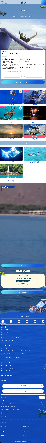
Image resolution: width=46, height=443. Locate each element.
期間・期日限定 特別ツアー (8, 375)
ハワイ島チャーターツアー (8, 368)
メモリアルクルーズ (7, 371)
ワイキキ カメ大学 (6, 335)
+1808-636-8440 (23, 278)
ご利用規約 (3, 431)
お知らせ (25, 422)
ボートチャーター (6, 363)
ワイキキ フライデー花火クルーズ (10, 337)
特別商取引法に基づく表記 (26, 427)
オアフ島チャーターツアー (8, 365)
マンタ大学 (5, 348)
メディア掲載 (3, 426)
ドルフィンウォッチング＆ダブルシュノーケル (16, 350)
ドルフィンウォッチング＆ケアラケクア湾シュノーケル (15, 354)
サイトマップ (25, 435)
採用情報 (3, 435)
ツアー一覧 (2, 1)
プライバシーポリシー (27, 431)
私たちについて (22, 265)
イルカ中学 (5, 329)
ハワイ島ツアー (5, 345)
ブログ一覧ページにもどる (22, 82)
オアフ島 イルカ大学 (16, 71)
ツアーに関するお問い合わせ (22, 292)
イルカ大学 (4, 55)
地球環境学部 (5, 380)
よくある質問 (3, 422)
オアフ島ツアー (5, 327)
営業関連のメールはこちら (22, 295)
